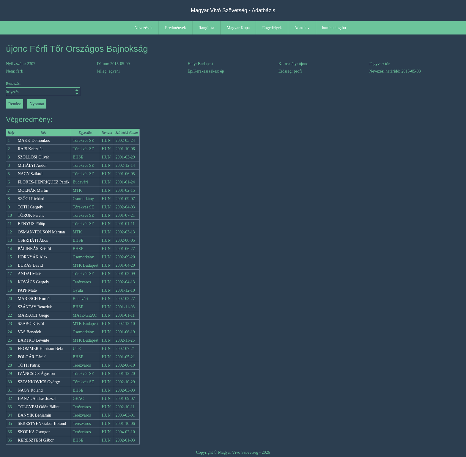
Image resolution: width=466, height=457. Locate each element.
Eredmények (175, 28)
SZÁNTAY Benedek (35, 307)
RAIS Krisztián (31, 149)
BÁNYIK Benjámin (34, 415)
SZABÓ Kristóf (31, 323)
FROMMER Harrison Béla (40, 348)
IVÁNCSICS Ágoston (36, 373)
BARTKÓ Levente (33, 340)
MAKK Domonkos (34, 140)
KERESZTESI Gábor (36, 440)
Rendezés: (43, 88)
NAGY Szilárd (30, 174)
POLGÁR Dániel (32, 357)
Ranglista (206, 28)
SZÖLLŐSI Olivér (33, 157)
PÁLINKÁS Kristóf (34, 248)
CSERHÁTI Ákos (33, 240)
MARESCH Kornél (34, 298)
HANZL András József (37, 398)
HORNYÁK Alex (33, 257)
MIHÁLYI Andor (32, 165)
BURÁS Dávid (30, 265)
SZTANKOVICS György (39, 382)
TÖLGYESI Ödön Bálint (39, 407)
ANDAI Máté (29, 273)
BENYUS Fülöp (31, 224)
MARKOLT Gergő (33, 315)
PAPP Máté (27, 290)
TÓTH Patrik (29, 365)
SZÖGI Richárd (31, 199)
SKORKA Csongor (34, 432)
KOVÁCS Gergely (33, 282)
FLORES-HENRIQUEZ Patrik (44, 182)
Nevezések (144, 28)
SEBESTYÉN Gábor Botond (42, 423)
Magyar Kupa (238, 28)
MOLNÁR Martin (33, 190)
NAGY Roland (30, 390)
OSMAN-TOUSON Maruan (41, 232)
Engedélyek (272, 28)
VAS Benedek (29, 332)
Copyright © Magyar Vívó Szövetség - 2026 (233, 452)
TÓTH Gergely (30, 207)
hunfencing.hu (334, 28)
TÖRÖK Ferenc (31, 215)
